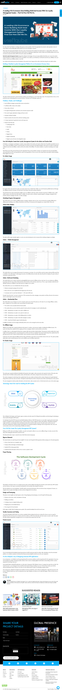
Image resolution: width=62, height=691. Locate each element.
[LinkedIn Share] (8, 577)
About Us (4, 672)
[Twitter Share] (6, 577)
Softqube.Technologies (40, 655)
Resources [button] (35, 2)
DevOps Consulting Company (51, 678)
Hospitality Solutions (35, 676)
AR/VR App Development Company (52, 674)
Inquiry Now (60, 13)
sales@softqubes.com (40, 647)
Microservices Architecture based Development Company (51, 683)
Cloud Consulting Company (50, 676)
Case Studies (12, 672)
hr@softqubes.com (53, 647)
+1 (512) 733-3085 (50, 2)
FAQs (10, 673)
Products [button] (13, 2)
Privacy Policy (56, 689)
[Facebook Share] (4, 577)
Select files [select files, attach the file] (15, 651)
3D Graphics (20, 672)
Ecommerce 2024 (21, 673)
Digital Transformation (24, 2)
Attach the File (6, 646)
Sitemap (11, 678)
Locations (4, 676)
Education (33, 673)
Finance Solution (34, 675)
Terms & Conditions (50, 689)
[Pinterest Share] (13, 577)
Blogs (10, 676)
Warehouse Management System (37, 680)
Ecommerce (6, 8)
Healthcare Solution (35, 678)
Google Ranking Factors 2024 (23, 675)
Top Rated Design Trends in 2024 (23, 676)
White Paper (12, 675)
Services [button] (30, 2)
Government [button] (17, 2)
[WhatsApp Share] (11, 577)
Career (56, 2)
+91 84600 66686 (53, 649)
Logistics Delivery (34, 672)
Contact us (39, 2)
